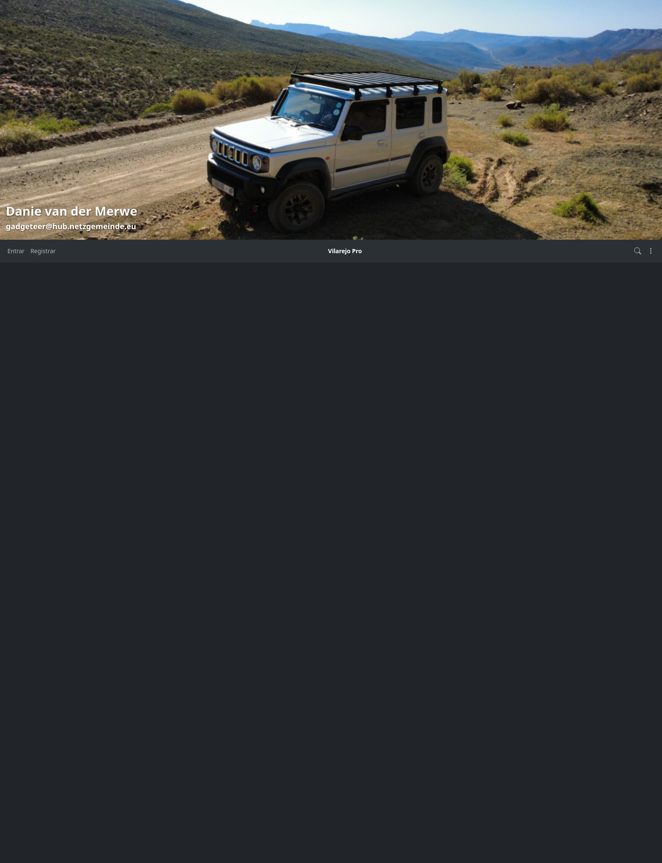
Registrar (43, 251)
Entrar (16, 251)
